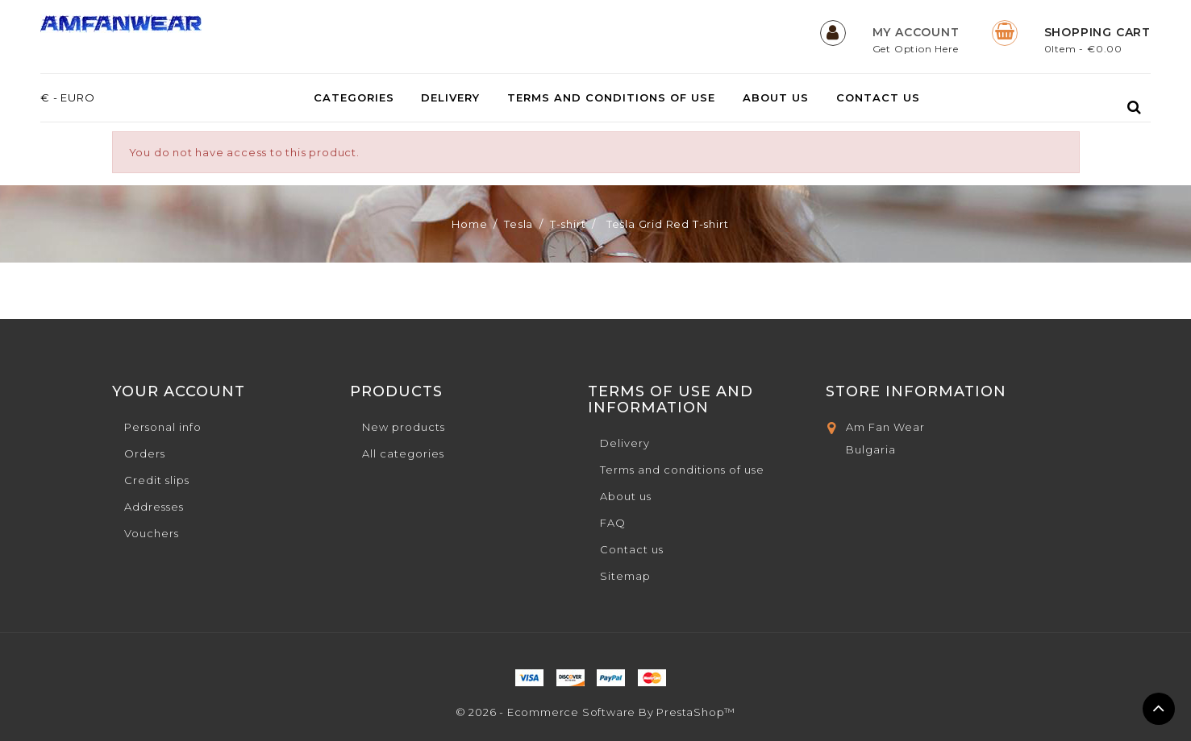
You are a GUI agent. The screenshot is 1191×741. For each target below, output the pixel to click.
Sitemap (625, 575)
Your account (178, 391)
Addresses (154, 506)
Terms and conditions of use (611, 98)
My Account (916, 32)
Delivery (450, 98)
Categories (354, 98)
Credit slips (156, 480)
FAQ (613, 522)
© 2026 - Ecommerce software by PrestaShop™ (596, 712)
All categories (403, 453)
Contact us (878, 98)
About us (776, 98)
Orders (144, 453)
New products (403, 426)
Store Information (916, 391)
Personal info (163, 426)
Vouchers (151, 533)
